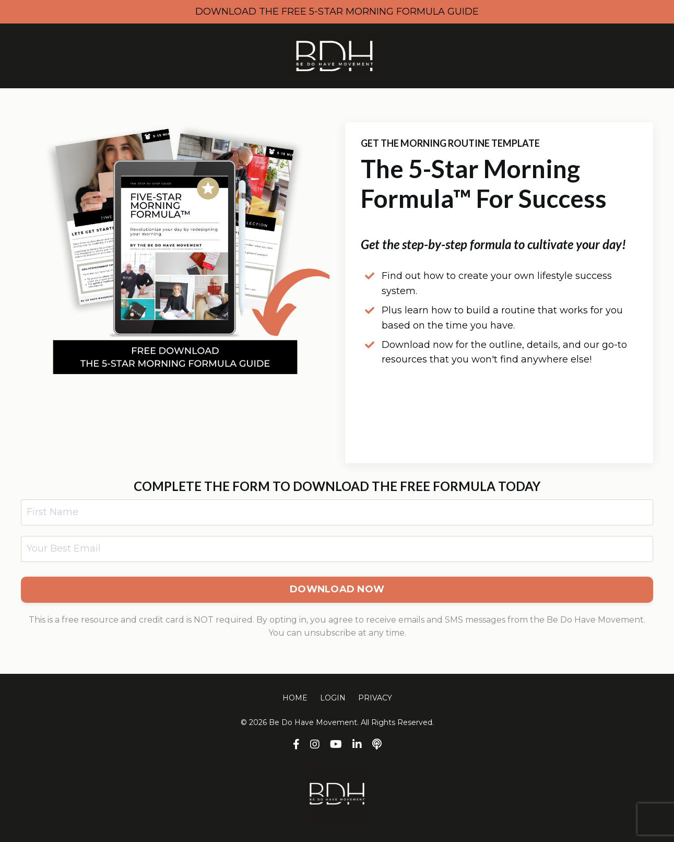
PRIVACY (375, 698)
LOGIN (333, 698)
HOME (295, 698)
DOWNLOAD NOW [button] (337, 589)
